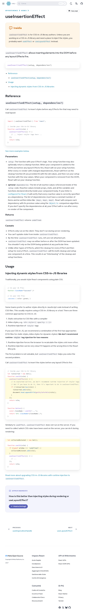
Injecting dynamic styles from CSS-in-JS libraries (32, 86)
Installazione (36, 564)
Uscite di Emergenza (39, 578)
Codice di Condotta (38, 590)
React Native (62, 594)
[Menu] (3, 3)
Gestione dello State (39, 574)
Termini (60, 601)
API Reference (11, 10)
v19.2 (13, 3)
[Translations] (76, 3)
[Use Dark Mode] (71, 3)
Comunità (36, 586)
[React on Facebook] (59, 607)
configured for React (17, 194)
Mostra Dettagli (18, 506)
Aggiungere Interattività (40, 571)
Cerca (42, 3)
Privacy (60, 597)
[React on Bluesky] (66, 607)
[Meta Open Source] (16, 556)
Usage (11, 82)
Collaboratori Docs (38, 597)
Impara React (38, 556)
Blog (60, 590)
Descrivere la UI (37, 567)
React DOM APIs (64, 564)
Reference (12, 73)
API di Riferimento (67, 556)
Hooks (24, 10)
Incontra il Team (37, 594)
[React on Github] (69, 607)
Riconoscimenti (37, 601)
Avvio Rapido (36, 560)
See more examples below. (17, 151)
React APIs (62, 560)
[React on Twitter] (63, 607)
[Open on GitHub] (81, 3)
